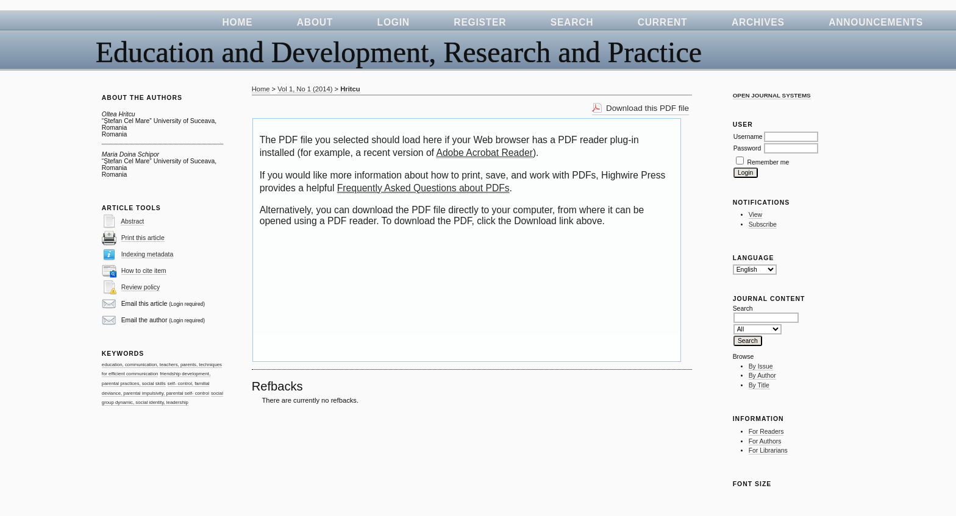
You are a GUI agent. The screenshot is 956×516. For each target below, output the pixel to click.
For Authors (765, 441)
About (315, 22)
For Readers (766, 431)
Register (480, 22)
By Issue (761, 366)
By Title (759, 385)
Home (237, 22)
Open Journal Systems (772, 95)
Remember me (768, 162)
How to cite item (143, 270)
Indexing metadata (147, 254)
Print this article (143, 238)
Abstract (132, 221)
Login (393, 22)
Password (747, 148)
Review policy (140, 287)
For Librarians (768, 450)
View (755, 214)
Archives (758, 22)
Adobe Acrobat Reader (484, 152)
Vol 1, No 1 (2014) (304, 89)
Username (748, 136)
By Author (762, 375)
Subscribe (763, 224)
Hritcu (350, 89)
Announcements (876, 22)
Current (663, 22)
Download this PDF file (647, 108)
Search (572, 22)
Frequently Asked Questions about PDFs (423, 188)
